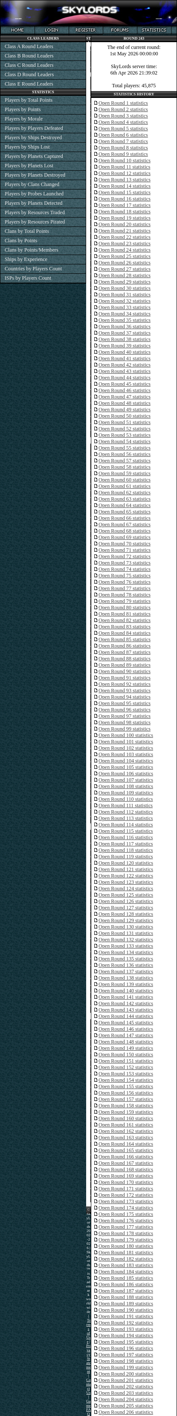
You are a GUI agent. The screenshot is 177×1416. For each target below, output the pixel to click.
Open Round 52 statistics (125, 429)
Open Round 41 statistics (125, 358)
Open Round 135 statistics (126, 959)
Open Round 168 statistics (126, 1169)
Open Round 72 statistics (125, 556)
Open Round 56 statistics (125, 454)
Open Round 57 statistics (125, 461)
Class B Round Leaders (29, 56)
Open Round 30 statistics (125, 288)
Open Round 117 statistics (126, 844)
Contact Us (88, 1386)
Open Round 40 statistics (125, 352)
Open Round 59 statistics (125, 473)
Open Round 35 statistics (125, 320)
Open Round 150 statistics (126, 1055)
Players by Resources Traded (35, 212)
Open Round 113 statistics (126, 818)
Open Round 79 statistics (125, 601)
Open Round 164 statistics (126, 1144)
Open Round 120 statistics (126, 863)
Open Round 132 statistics (126, 940)
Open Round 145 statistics (126, 1023)
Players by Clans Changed (32, 184)
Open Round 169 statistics (126, 1176)
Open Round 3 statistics (123, 116)
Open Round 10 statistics (125, 160)
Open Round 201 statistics (126, 1380)
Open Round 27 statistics (125, 269)
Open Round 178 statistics (126, 1233)
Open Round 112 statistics (126, 812)
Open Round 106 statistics (126, 774)
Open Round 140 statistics (126, 991)
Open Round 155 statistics (126, 1086)
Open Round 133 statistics (126, 946)
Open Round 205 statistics (126, 1406)
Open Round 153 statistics (126, 1074)
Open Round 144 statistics (126, 1016)
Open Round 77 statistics (125, 588)
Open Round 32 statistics (125, 301)
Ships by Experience (26, 259)
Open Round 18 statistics (125, 212)
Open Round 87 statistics (125, 652)
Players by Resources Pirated (35, 222)
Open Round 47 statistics (125, 397)
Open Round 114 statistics (126, 825)
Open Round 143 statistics (126, 1010)
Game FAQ (88, 1407)
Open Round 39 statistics (125, 346)
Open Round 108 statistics (126, 786)
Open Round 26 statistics (125, 263)
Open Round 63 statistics (125, 499)
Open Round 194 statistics (126, 1336)
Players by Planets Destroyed (35, 175)
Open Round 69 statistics (125, 537)
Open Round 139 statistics (126, 984)
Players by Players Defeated (34, 128)
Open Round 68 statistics (125, 531)
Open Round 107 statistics (126, 780)
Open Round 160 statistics (126, 1118)
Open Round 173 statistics (126, 1201)
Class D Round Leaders (29, 74)
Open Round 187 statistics (126, 1291)
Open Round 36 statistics (125, 327)
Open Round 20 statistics (125, 224)
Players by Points (23, 109)
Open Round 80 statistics (125, 608)
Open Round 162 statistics (126, 1131)
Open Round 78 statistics (125, 595)
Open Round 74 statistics (125, 569)
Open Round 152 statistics (126, 1067)
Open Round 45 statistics (125, 384)
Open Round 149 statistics (126, 1048)
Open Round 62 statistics (125, 493)
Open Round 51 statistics (125, 422)
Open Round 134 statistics (126, 952)
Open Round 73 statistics (125, 563)
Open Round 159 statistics (126, 1112)
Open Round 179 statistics (126, 1240)
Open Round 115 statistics (126, 831)
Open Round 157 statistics (126, 1099)
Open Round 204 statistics (126, 1399)
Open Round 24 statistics (125, 250)
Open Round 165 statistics (126, 1150)
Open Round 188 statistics (126, 1297)
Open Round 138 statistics (126, 978)
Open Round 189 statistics (126, 1304)
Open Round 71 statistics (125, 550)
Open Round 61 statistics (125, 486)
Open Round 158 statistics (126, 1106)
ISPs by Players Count (28, 278)
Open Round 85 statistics (125, 639)
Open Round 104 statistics (126, 761)
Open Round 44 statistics (125, 378)
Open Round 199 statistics (126, 1367)
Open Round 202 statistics (126, 1387)
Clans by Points (21, 241)
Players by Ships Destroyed (33, 137)
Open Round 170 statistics (126, 1182)
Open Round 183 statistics (126, 1265)
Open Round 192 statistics (126, 1323)
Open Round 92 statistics (125, 684)
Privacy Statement (88, 1358)
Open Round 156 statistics (126, 1093)
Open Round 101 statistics (126, 742)
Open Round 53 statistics (125, 435)
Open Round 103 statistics (126, 754)
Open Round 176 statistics (126, 1221)
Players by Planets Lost (29, 166)
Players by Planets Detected (33, 203)
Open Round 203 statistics (126, 1393)
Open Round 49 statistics (125, 410)
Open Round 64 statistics (125, 505)
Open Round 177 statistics (126, 1227)
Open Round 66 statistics (125, 518)
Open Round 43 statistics (125, 371)
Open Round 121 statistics (126, 869)
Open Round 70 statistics (125, 544)
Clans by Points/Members (31, 250)
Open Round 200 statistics (126, 1374)
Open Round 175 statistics (126, 1214)
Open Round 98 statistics (125, 722)
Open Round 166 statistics (126, 1157)
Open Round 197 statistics (126, 1355)
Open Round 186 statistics (126, 1284)
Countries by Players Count (33, 269)
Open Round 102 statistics (126, 748)
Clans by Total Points (27, 231)
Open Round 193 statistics (126, 1329)
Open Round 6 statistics (123, 135)
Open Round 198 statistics (126, 1361)
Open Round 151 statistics (126, 1061)
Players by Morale (24, 119)
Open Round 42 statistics (125, 365)
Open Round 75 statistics (125, 576)
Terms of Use (88, 1331)
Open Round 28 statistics (125, 275)
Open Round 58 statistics (125, 467)
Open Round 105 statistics (126, 767)
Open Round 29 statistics (125, 282)
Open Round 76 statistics (125, 582)
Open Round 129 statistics (126, 920)
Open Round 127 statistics (126, 908)
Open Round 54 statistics (125, 441)
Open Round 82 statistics (125, 620)
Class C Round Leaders (29, 65)
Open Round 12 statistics (125, 173)
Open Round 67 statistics (125, 524)
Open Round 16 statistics (125, 199)
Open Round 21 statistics (125, 231)
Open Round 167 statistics (126, 1163)
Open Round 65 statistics (125, 512)
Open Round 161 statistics (126, 1125)
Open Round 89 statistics (125, 665)
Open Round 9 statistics (123, 154)
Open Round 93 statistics (125, 691)
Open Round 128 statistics (126, 914)
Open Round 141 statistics (126, 997)
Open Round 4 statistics (123, 122)
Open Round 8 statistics (123, 148)
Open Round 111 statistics (126, 805)
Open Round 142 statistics (126, 1003)
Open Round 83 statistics (125, 627)
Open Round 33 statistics (125, 307)
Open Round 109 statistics (126, 793)
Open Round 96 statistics (125, 710)
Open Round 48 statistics (125, 403)
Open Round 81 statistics (125, 614)
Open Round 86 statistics (125, 646)
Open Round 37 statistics (125, 333)
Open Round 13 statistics (125, 180)
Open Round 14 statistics (125, 186)
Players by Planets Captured (34, 156)
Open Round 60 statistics (125, 480)
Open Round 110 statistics (126, 799)
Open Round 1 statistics (123, 103)
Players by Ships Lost (27, 147)
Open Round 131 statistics (126, 933)
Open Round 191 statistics (126, 1316)
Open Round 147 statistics (126, 1035)
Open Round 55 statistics (125, 448)
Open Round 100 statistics (126, 735)
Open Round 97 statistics (125, 716)
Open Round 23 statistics (125, 244)
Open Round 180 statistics (126, 1246)
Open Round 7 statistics (123, 141)
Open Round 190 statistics (126, 1310)
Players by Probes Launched (34, 194)
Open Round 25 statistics (125, 256)
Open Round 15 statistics (125, 192)
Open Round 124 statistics (126, 888)
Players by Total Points (28, 100)
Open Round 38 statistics (125, 339)
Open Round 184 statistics (126, 1272)
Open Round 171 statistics (126, 1189)
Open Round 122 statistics (126, 876)
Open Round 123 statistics (126, 882)
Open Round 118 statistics (126, 850)
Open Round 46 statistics (125, 390)
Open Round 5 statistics (123, 129)
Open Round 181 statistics (126, 1252)
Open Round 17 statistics (125, 205)
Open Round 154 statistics (126, 1080)
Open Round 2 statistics (123, 109)
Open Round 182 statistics (126, 1259)
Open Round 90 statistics (125, 671)
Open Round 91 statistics (125, 678)
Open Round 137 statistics (126, 972)
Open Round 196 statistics (126, 1348)
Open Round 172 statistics (126, 1195)
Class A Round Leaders (29, 46)
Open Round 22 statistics (125, 237)
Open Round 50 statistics (125, 416)
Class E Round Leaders (29, 84)
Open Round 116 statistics (126, 837)
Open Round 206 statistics (126, 1412)
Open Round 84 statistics (125, 633)
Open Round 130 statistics (126, 927)
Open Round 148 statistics (126, 1042)
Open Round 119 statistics (126, 857)
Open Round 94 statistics (125, 697)
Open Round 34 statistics (125, 314)
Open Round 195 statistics (126, 1342)
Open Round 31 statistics (125, 295)
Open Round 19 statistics (125, 218)
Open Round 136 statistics (126, 965)
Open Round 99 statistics (125, 729)
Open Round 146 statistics (126, 1029)
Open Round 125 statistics (126, 895)
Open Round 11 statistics (124, 167)
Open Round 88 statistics (125, 659)
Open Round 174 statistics (126, 1208)
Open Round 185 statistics (126, 1278)
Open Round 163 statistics (126, 1138)
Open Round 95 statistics (125, 703)
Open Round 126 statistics (126, 901)
